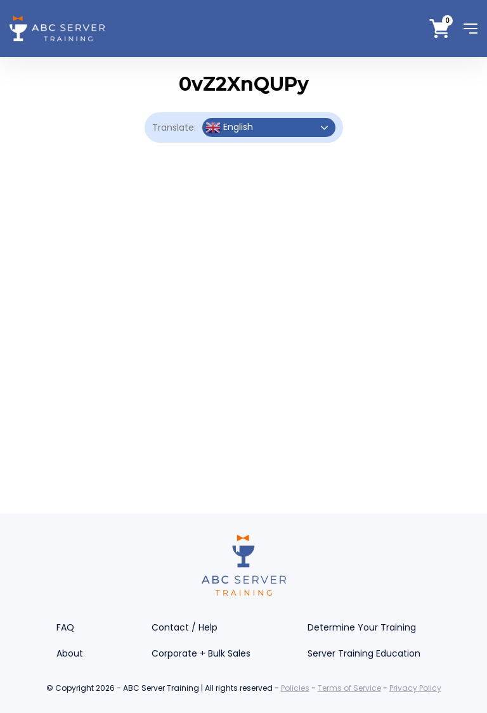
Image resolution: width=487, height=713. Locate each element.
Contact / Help (185, 627)
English (229, 127)
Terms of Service (349, 688)
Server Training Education (364, 653)
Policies (295, 688)
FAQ (65, 627)
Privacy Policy (415, 688)
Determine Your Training (362, 627)
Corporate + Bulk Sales (201, 653)
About (69, 653)
